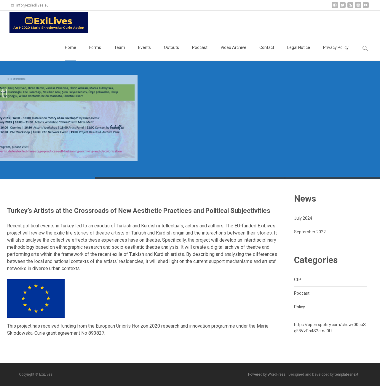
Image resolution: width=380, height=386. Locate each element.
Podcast (199, 52)
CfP (297, 279)
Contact (266, 52)
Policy (299, 306)
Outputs (171, 52)
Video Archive (233, 52)
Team (119, 52)
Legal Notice (298, 52)
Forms (95, 52)
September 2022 (310, 231)
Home (70, 52)
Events (144, 52)
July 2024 (303, 218)
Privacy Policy (336, 52)
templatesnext (346, 374)
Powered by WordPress (267, 374)
